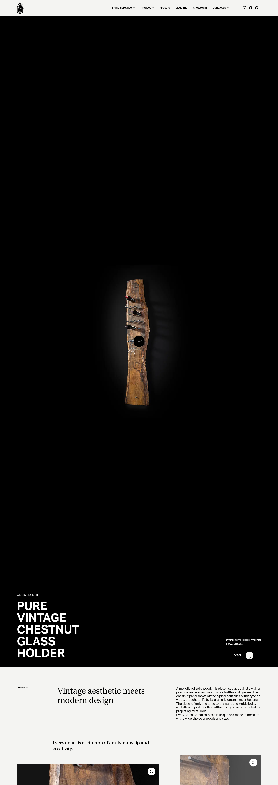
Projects (164, 7)
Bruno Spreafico (123, 7)
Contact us (221, 7)
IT (236, 7)
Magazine (181, 7)
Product (147, 7)
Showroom (200, 7)
